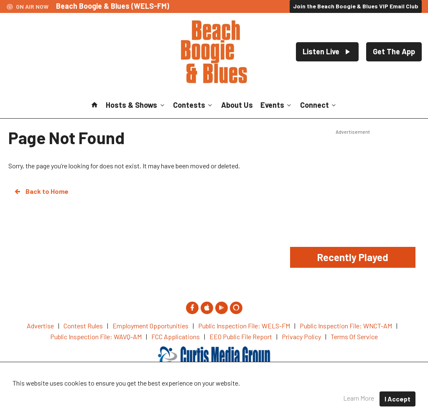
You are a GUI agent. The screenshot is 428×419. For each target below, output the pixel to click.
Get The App (394, 51)
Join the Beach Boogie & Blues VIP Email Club (355, 6)
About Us (237, 104)
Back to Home (41, 191)
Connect (318, 104)
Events (276, 104)
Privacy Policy (248, 394)
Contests (193, 104)
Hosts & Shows (136, 104)
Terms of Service (303, 394)
